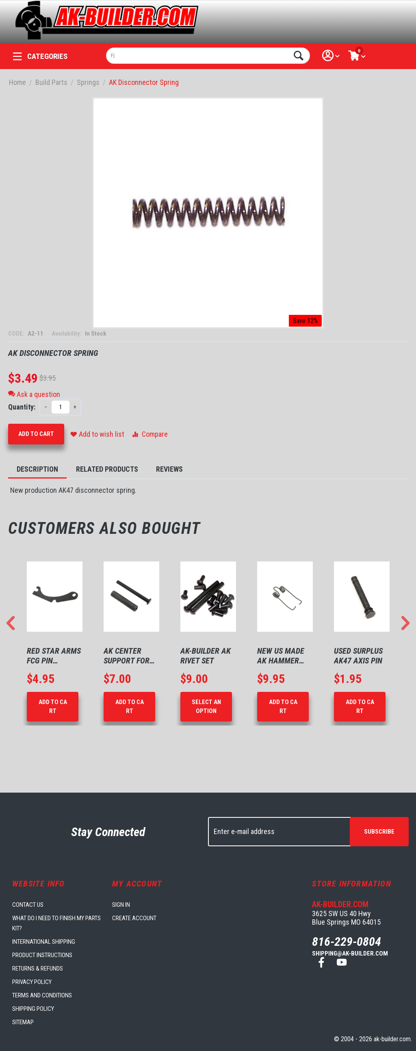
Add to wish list (97, 434)
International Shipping (43, 941)
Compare (149, 434)
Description (37, 469)
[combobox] (208, 56)
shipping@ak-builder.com (350, 953)
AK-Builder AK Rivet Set (205, 655)
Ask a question (34, 394)
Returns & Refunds (37, 968)
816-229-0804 (346, 941)
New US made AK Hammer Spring (280, 655)
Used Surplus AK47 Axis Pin (358, 655)
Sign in (121, 904)
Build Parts (51, 82)
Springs (88, 82)
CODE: (17, 333)
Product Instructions (42, 955)
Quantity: (21, 407)
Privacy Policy (32, 982)
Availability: (67, 333)
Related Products (107, 469)
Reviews (169, 469)
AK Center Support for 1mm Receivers (131, 655)
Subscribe (379, 831)
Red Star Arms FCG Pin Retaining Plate (54, 655)
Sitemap (23, 1022)
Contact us (27, 904)
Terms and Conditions (42, 995)
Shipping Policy (33, 1008)
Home (17, 82)
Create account (134, 918)
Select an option (206, 706)
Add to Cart (36, 434)
